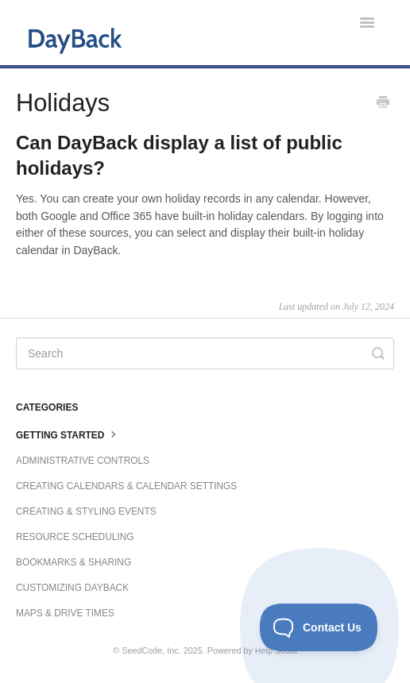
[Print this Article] (383, 104)
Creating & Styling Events (86, 511)
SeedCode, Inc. (151, 650)
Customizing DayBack (72, 587)
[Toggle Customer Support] (319, 627)
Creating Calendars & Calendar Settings (126, 486)
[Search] (205, 353)
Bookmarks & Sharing (73, 562)
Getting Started (68, 433)
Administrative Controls (82, 460)
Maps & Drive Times (65, 613)
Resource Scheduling (74, 536)
